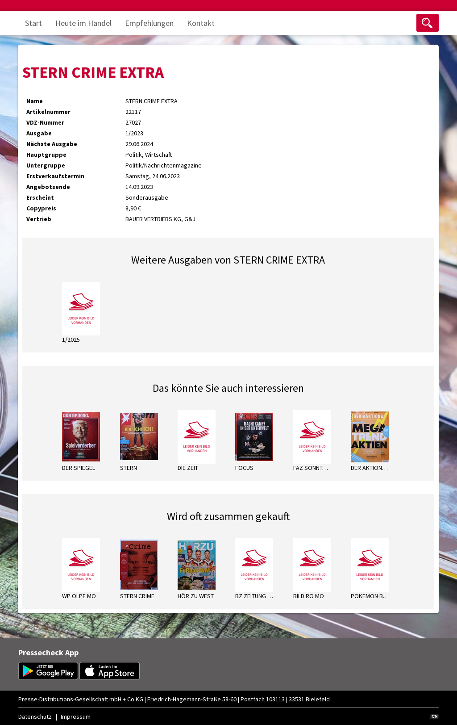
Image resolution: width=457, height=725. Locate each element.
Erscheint (40, 197)
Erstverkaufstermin (55, 176)
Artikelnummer (48, 112)
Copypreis (41, 208)
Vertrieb (38, 219)
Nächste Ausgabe (51, 144)
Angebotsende (48, 187)
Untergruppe (45, 165)
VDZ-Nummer (45, 122)
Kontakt (201, 23)
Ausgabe (39, 133)
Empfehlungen (149, 23)
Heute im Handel (83, 23)
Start (33, 23)
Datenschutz (35, 716)
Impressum (76, 716)
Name (34, 101)
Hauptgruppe (46, 155)
